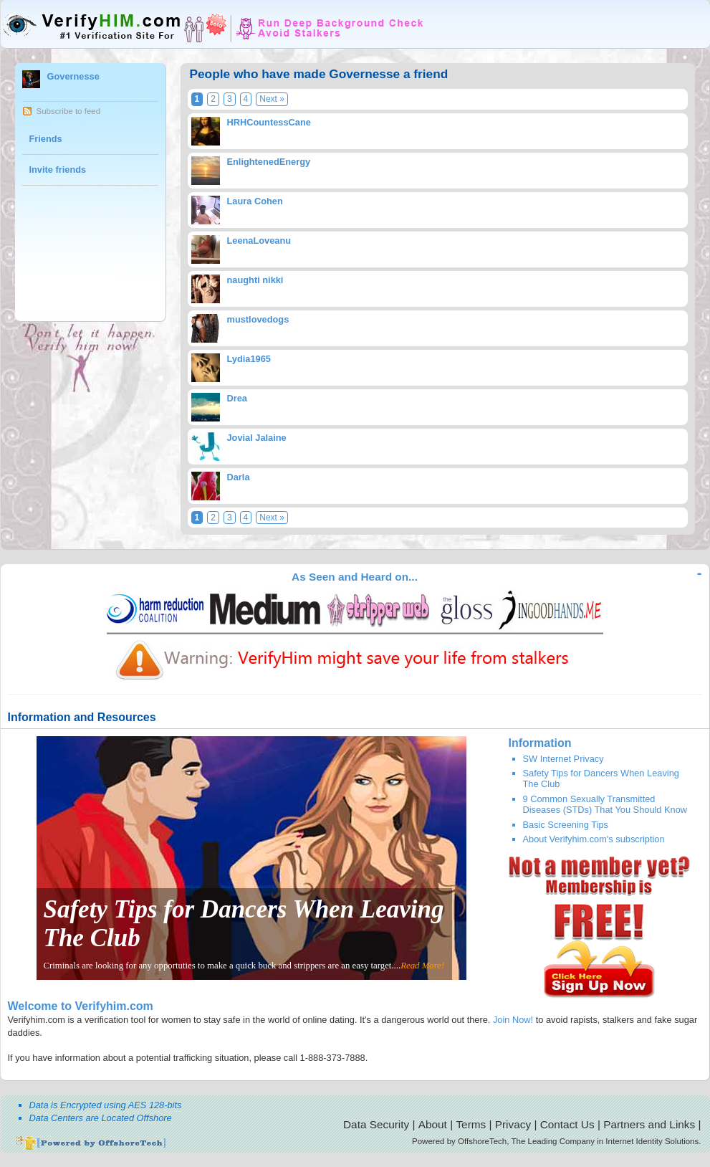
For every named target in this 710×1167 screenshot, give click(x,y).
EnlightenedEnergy (269, 161)
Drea (237, 398)
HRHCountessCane (269, 122)
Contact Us (567, 1124)
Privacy (513, 1124)
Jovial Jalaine (257, 437)
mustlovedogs (258, 319)
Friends (45, 138)
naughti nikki (255, 280)
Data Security (376, 1124)
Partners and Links (649, 1124)
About (432, 1124)
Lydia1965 (249, 358)
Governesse (73, 76)
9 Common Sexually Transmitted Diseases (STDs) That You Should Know (605, 804)
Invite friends (58, 169)
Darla (238, 477)
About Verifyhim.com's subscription (594, 839)
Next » (271, 99)
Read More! (422, 966)
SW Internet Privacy (563, 758)
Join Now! (513, 1019)
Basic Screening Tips (566, 824)
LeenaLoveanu (259, 240)
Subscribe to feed (69, 111)
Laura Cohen (255, 201)
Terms (471, 1124)
